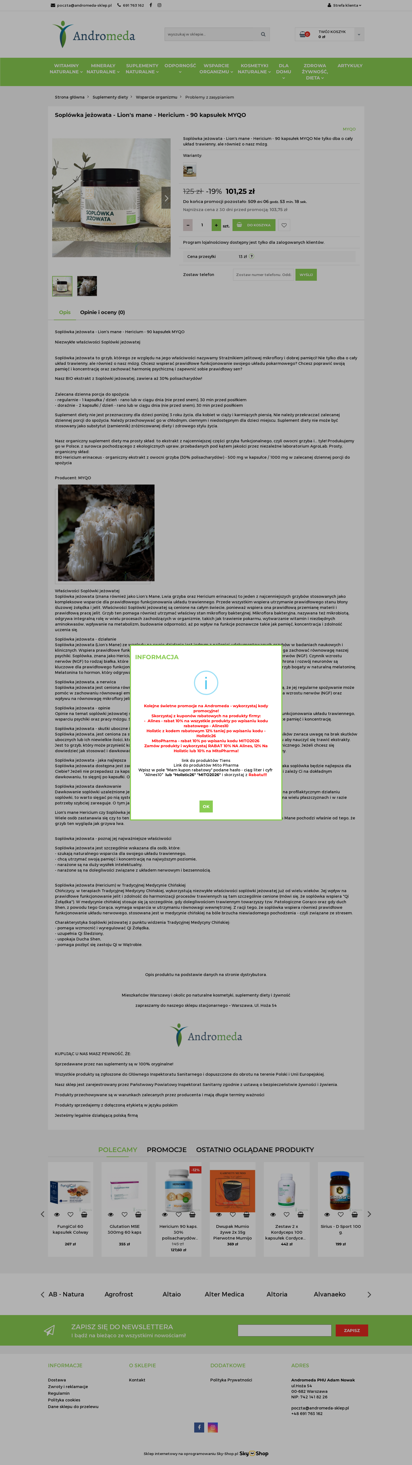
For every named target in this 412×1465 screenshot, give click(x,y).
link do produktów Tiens (206, 760)
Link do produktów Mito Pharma (206, 765)
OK (206, 806)
